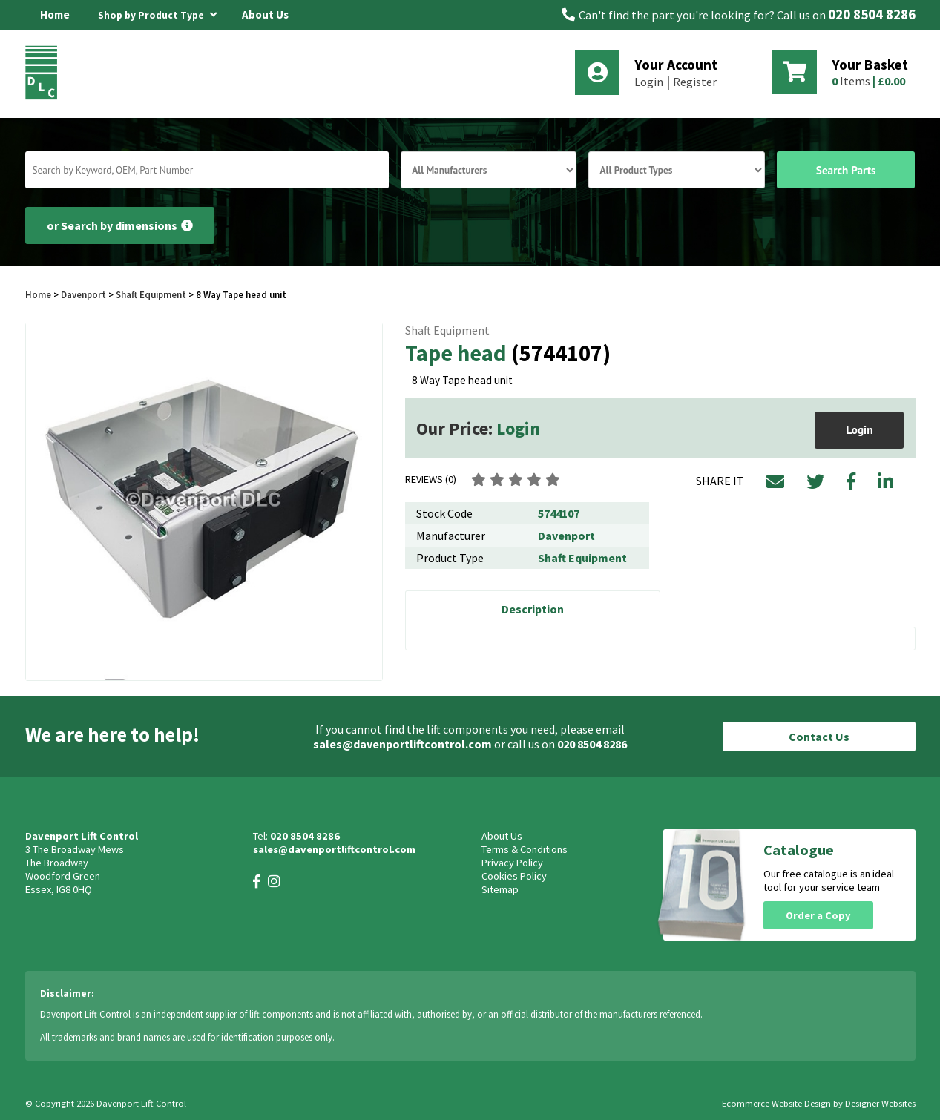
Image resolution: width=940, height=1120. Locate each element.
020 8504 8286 (872, 14)
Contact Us (819, 736)
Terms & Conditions (524, 849)
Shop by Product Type (157, 12)
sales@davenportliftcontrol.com (402, 744)
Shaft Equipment (151, 294)
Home (55, 14)
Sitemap (500, 889)
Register (695, 81)
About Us (265, 14)
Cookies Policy (514, 876)
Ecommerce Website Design (776, 1103)
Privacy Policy (512, 862)
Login (648, 81)
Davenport (83, 294)
